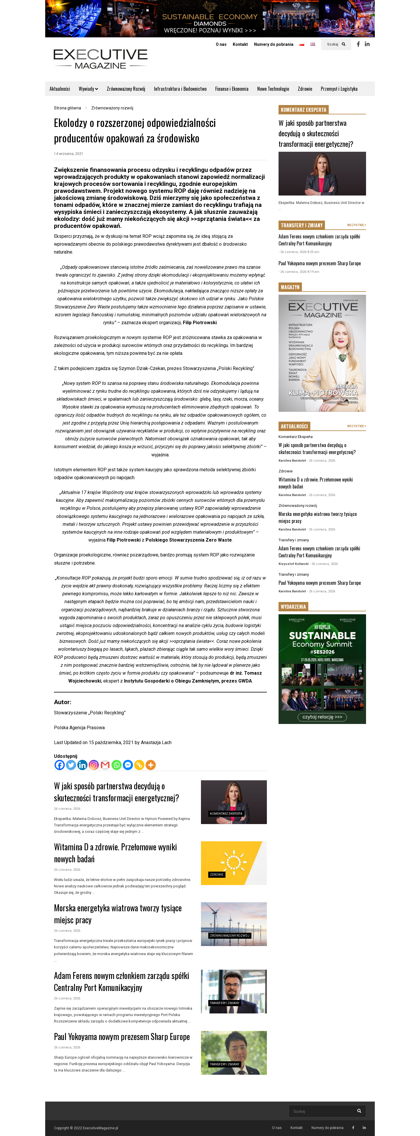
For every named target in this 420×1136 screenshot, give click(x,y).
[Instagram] (94, 765)
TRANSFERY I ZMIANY (302, 225)
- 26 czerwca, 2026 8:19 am (299, 272)
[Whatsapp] (116, 765)
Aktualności (60, 88)
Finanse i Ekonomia (232, 88)
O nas (221, 44)
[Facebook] (60, 765)
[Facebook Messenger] (128, 765)
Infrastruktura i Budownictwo (180, 88)
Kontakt (240, 44)
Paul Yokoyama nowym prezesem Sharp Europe (122, 1036)
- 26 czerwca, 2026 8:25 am (299, 252)
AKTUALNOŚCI (294, 426)
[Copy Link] (139, 765)
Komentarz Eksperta (226, 813)
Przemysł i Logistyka (339, 88)
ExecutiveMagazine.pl (100, 1128)
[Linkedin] (82, 765)
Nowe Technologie (273, 88)
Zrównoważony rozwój (229, 935)
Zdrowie (305, 88)
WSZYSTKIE (356, 225)
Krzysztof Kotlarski (294, 564)
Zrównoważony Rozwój (126, 88)
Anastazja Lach (156, 742)
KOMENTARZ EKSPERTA (303, 109)
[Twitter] (71, 765)
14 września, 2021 (68, 154)
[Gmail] (105, 765)
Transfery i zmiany (224, 1003)
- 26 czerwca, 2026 (321, 461)
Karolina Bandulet (292, 461)
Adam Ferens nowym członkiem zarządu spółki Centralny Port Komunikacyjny (121, 981)
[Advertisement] (322, 821)
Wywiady (88, 88)
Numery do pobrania (273, 44)
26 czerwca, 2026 (67, 809)
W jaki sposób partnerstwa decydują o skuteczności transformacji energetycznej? (116, 792)
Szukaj (336, 44)
